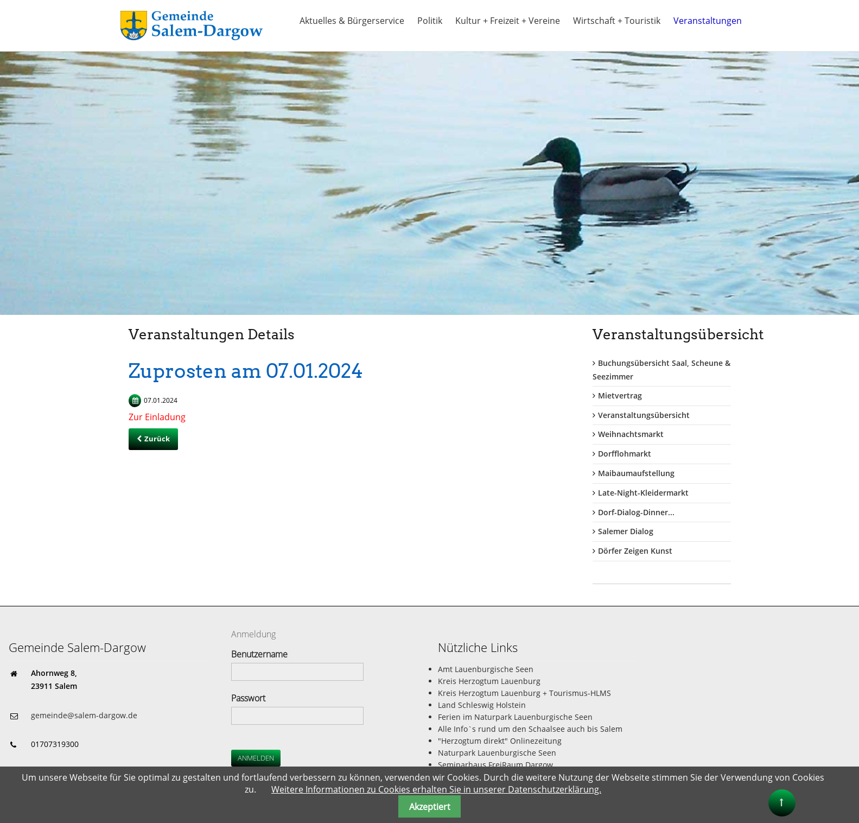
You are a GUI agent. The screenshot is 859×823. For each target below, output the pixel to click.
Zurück (157, 439)
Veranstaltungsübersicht (644, 415)
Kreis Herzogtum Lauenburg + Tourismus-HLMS (524, 693)
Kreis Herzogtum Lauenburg (489, 681)
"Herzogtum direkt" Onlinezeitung (500, 741)
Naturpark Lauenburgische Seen (497, 753)
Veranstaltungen (707, 21)
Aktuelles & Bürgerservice (352, 21)
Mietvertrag (620, 395)
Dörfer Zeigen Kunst (635, 551)
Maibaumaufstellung (636, 473)
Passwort (248, 698)
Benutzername (259, 654)
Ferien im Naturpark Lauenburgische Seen (515, 717)
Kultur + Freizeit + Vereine (507, 21)
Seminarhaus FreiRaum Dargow (495, 764)
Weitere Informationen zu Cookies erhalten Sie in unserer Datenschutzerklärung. (436, 789)
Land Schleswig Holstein (482, 705)
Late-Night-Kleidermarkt (643, 493)
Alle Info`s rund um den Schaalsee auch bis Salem (530, 729)
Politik (429, 21)
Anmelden (256, 758)
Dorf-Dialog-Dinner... (636, 512)
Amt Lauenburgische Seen (485, 669)
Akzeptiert (429, 807)
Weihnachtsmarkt (631, 434)
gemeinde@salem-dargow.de (84, 715)
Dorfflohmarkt (624, 453)
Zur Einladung (157, 417)
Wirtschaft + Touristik (616, 21)
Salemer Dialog (625, 531)
